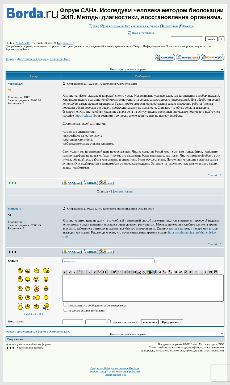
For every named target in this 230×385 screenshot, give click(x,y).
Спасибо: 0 (214, 175)
